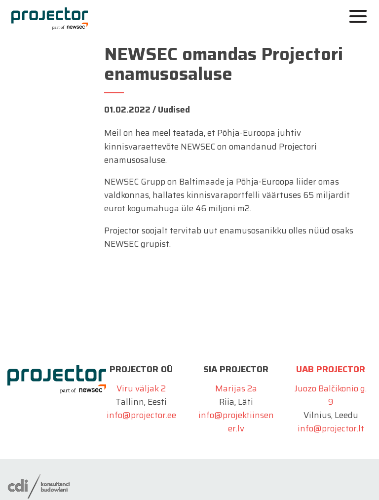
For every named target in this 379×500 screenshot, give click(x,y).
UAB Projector (330, 369)
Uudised (174, 109)
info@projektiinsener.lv (236, 422)
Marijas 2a (236, 388)
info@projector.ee (141, 415)
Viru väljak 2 (141, 388)
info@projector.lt (331, 428)
